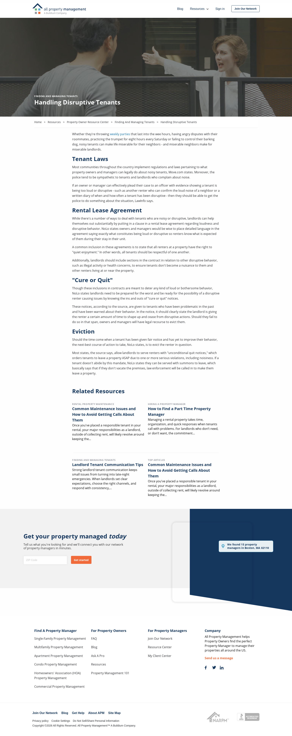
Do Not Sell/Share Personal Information (96, 720)
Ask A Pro (98, 656)
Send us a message (219, 658)
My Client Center (159, 656)
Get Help (78, 713)
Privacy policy (40, 720)
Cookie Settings (61, 720)
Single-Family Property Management (60, 638)
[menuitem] (245, 8)
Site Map (114, 713)
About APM (96, 713)
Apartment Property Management (58, 656)
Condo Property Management (55, 664)
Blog (94, 647)
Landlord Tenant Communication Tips (107, 464)
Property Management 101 (110, 673)
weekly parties (120, 134)
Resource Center (160, 647)
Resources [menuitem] (199, 8)
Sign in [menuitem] (220, 8)
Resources (98, 664)
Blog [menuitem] (180, 8)
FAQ (94, 638)
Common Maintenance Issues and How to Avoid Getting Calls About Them (104, 414)
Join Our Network (160, 638)
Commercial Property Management (59, 686)
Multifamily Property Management (58, 647)
